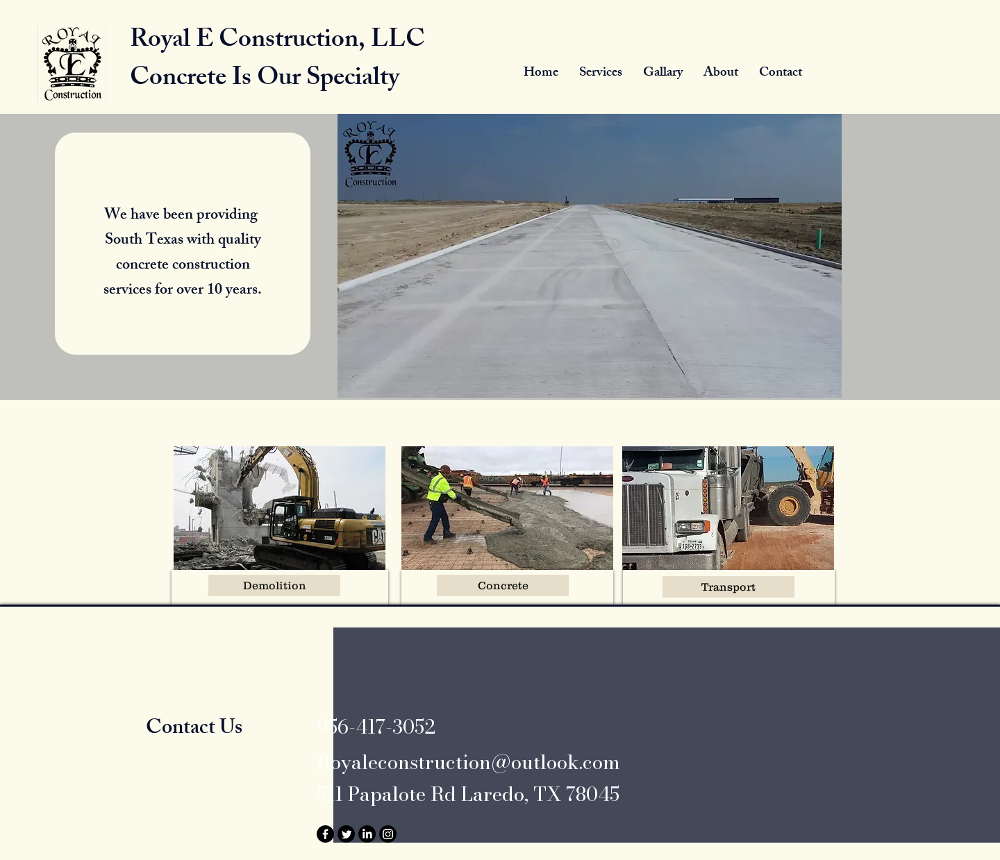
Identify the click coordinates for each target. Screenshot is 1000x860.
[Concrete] (503, 585)
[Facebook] (325, 834)
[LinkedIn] (367, 834)
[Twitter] (346, 834)
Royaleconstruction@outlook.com (468, 762)
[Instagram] (388, 834)
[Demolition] (274, 585)
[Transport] (728, 587)
